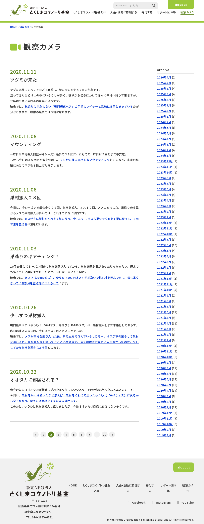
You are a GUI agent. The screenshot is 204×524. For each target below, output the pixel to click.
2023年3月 (164, 206)
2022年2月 (164, 267)
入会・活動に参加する (123, 12)
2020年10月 (165, 357)
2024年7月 (164, 122)
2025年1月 (164, 116)
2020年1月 (164, 407)
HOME (13, 27)
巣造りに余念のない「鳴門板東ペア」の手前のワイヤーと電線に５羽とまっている (79, 106)
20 (104, 435)
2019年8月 (164, 435)
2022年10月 (165, 234)
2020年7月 (164, 374)
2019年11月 (165, 418)
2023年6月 (164, 189)
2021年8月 (164, 301)
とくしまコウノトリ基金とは (89, 12)
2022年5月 (164, 251)
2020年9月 (164, 362)
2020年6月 (164, 379)
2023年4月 (164, 200)
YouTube (185, 502)
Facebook (135, 502)
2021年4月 (164, 323)
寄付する (147, 12)
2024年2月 (164, 150)
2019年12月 (165, 413)
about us (181, 5)
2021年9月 (164, 295)
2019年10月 (165, 424)
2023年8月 (164, 178)
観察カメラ (187, 12)
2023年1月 (164, 217)
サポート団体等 (166, 12)
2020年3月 (164, 396)
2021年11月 (165, 284)
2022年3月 (164, 262)
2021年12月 (165, 279)
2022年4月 (164, 256)
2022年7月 (164, 239)
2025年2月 (164, 111)
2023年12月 (165, 161)
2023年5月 (164, 195)
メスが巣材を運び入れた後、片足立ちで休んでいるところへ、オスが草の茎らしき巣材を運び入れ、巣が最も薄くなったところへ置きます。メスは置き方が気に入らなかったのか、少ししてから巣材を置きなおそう (74, 341)
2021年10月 (165, 290)
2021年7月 (164, 307)
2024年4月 (164, 139)
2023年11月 (165, 167)
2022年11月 (165, 228)
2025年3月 (164, 105)
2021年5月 (164, 318)
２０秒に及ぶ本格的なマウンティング (85, 160)
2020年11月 (165, 351)
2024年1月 (164, 156)
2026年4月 (164, 77)
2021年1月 (164, 340)
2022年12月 (165, 223)
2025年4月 (164, 100)
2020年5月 (164, 385)
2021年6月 (164, 312)
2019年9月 (164, 430)
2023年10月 (165, 172)
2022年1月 (164, 273)
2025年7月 (164, 83)
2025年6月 (164, 88)
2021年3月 (164, 329)
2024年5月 (164, 133)
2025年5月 (164, 94)
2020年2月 (164, 402)
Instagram (160, 502)
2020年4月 (164, 390)
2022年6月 (164, 245)
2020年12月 (165, 346)
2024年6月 (164, 128)
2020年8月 (164, 368)
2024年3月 (164, 144)
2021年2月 (164, 334)
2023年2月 (164, 211)
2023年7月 (164, 184)
